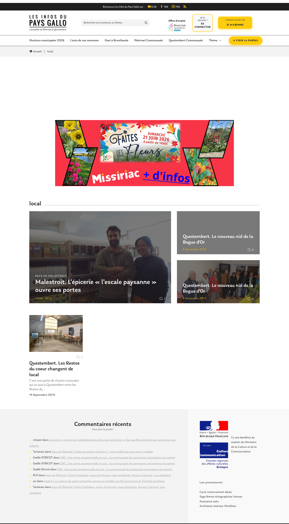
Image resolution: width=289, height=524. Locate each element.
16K (164, 7)
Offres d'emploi (177, 25)
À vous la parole (245, 40)
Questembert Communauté (186, 40)
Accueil (36, 51)
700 (176, 7)
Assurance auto (209, 501)
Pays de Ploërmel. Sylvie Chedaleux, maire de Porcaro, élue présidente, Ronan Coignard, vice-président (108, 475)
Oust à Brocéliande (116, 40)
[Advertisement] (144, 88)
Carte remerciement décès (216, 492)
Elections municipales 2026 (46, 40)
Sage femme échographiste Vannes (221, 496)
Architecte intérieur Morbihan (218, 506)
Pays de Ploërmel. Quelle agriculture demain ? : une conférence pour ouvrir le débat (102, 451)
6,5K (152, 7)
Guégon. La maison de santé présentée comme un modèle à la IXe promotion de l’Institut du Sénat (104, 481)
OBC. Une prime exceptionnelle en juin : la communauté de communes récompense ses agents (117, 457)
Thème (213, 40)
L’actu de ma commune (84, 40)
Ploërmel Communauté (148, 40)
